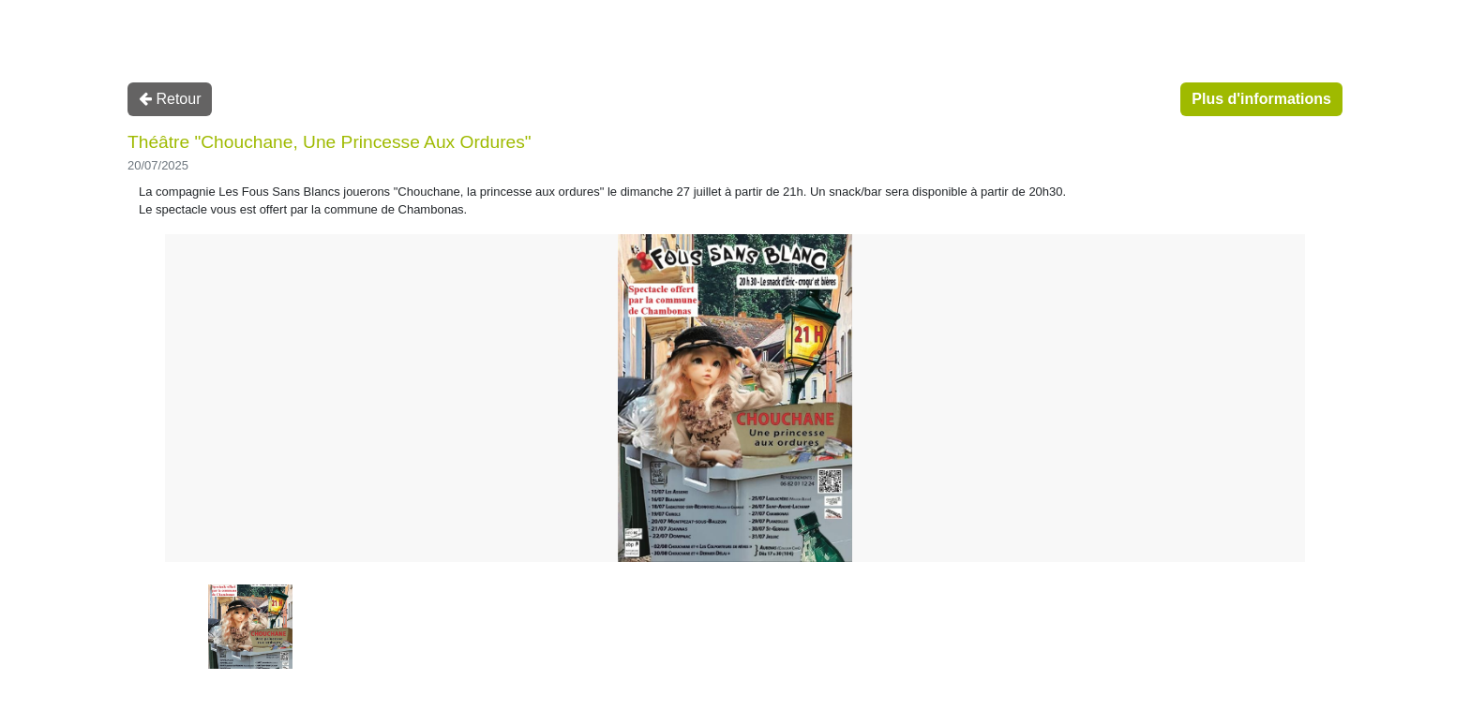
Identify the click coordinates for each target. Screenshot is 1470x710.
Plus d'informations (1261, 99)
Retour (170, 99)
